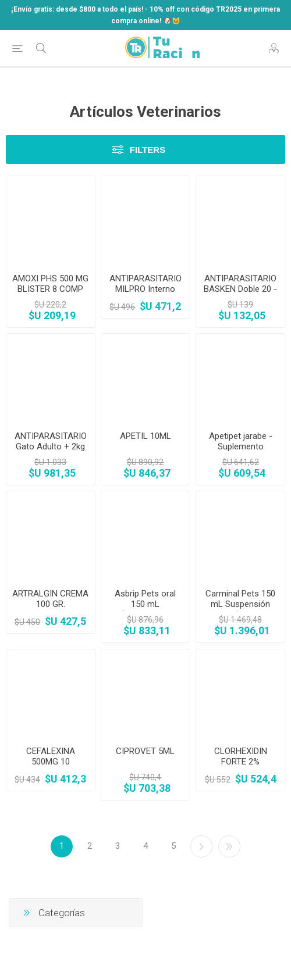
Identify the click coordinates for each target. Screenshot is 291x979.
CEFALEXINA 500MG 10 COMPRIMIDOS (50, 761)
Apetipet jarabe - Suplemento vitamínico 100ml (240, 446)
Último (229, 846)
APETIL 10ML (145, 436)
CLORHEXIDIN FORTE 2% (240, 756)
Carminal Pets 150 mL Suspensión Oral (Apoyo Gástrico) (240, 609)
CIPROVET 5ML (145, 751)
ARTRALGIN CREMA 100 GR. (50, 598)
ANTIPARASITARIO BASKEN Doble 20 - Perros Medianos (240, 289)
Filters (147, 150)
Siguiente (201, 846)
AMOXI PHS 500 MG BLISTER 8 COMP (50, 283)
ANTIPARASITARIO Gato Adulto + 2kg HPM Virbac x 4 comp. (51, 452)
